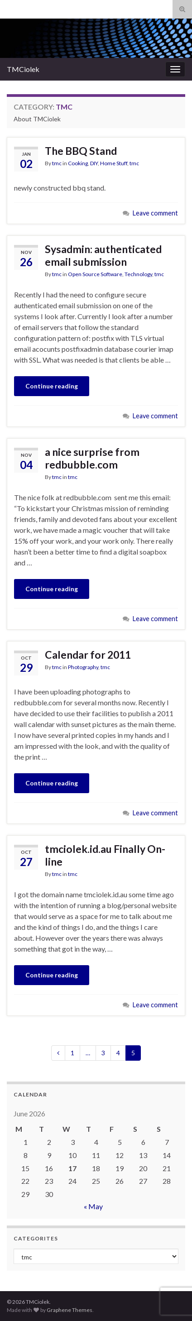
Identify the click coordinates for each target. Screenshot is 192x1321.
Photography (83, 667)
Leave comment (155, 213)
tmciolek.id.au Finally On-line (105, 855)
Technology (138, 274)
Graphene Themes (69, 1310)
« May (93, 1206)
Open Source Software (95, 274)
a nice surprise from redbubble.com (92, 458)
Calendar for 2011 (88, 654)
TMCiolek (23, 69)
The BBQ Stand (81, 150)
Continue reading (51, 386)
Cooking (78, 163)
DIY (94, 163)
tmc (57, 163)
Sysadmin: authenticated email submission (103, 255)
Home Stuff (113, 163)
